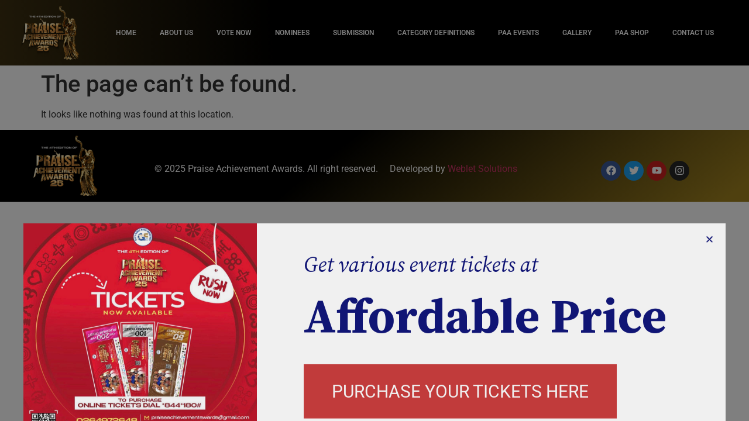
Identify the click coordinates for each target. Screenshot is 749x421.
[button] (709, 269)
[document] (374, 210)
